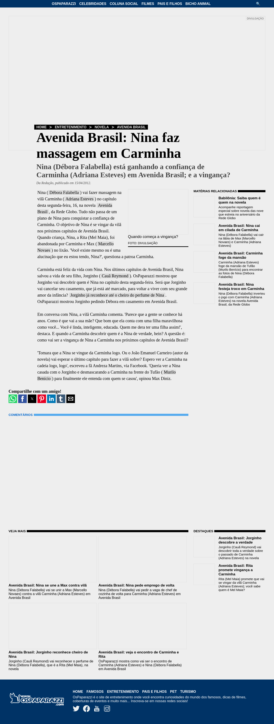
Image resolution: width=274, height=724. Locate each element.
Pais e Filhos (170, 4)
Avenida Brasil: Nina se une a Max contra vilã (48, 585)
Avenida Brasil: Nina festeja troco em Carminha (241, 286)
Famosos (95, 691)
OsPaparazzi (64, 4)
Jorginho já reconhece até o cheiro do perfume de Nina (117, 295)
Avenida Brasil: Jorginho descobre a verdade (240, 540)
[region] (226, 336)
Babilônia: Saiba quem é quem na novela (240, 200)
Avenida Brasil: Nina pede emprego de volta (136, 585)
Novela (102, 127)
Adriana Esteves (80, 199)
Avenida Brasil (131, 127)
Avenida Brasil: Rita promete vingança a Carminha (236, 570)
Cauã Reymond (115, 275)
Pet (173, 691)
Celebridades (92, 4)
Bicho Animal (198, 4)
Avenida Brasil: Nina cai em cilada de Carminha (239, 228)
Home (41, 127)
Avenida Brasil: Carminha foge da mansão (241, 255)
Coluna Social (124, 4)
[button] (259, 4)
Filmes (147, 4)
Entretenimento (70, 127)
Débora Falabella (64, 192)
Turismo (188, 691)
